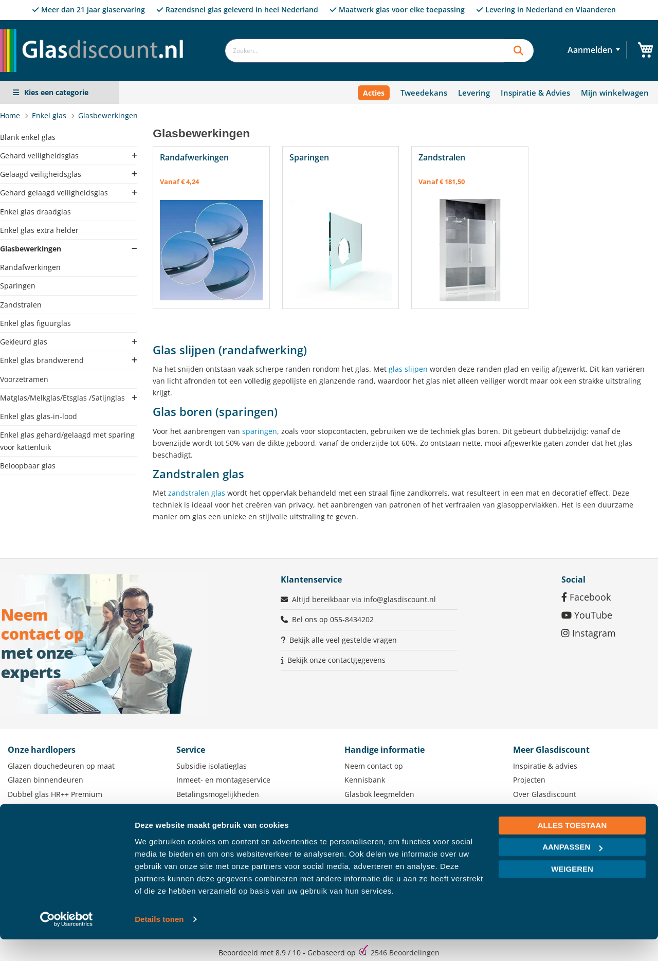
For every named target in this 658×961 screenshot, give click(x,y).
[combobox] (364, 51)
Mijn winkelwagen (615, 93)
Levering (474, 93)
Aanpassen (572, 868)
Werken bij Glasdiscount (555, 822)
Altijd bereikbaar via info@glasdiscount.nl (364, 599)
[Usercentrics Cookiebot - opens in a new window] (67, 941)
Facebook (586, 597)
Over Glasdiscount (544, 794)
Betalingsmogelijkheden (217, 794)
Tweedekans (423, 93)
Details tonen (159, 940)
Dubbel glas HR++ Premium (55, 794)
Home (11, 115)
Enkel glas (50, 115)
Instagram (588, 633)
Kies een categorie (56, 92)
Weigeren (572, 890)
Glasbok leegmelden (379, 794)
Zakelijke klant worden (551, 808)
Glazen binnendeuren (45, 780)
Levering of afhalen (209, 808)
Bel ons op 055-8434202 (333, 619)
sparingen (259, 431)
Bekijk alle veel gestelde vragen (343, 640)
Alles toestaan (572, 847)
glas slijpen (408, 369)
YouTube (586, 615)
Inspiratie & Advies (535, 93)
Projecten (529, 780)
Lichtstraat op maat (41, 808)
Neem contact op (373, 766)
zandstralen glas (196, 493)
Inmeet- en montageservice (223, 780)
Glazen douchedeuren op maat (61, 766)
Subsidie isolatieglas (211, 766)
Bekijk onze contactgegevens (336, 660)
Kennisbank (364, 780)
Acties (374, 93)
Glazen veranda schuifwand (56, 822)
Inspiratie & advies (545, 766)
